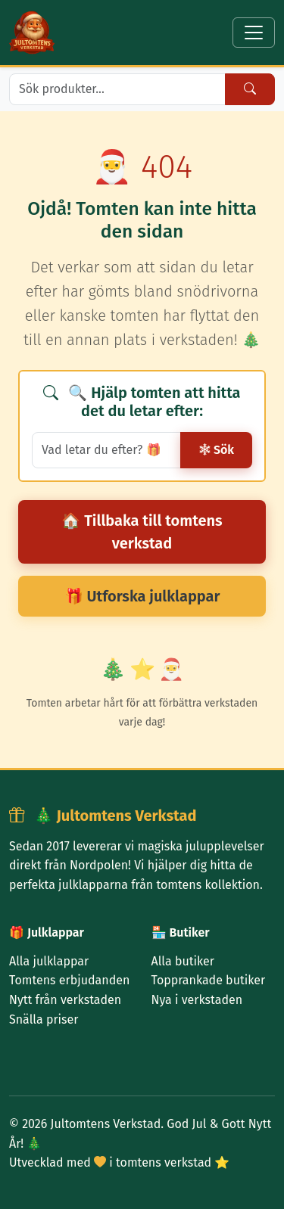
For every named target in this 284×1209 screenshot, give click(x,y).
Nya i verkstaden (197, 1000)
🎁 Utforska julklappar (142, 596)
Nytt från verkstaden (65, 1000)
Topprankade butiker (208, 980)
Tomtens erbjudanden (69, 980)
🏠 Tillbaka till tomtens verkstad (141, 531)
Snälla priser (43, 1019)
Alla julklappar (49, 961)
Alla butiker (182, 961)
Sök (216, 450)
